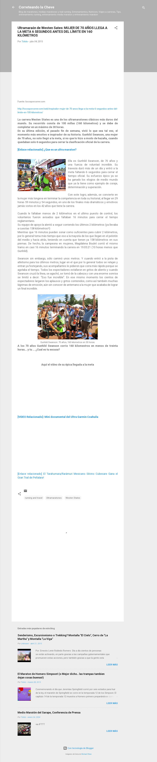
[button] (116, 28)
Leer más (112, 664)
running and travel (33, 498)
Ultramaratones (54, 498)
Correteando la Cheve (36, 7)
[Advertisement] (135, 66)
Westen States (73, 498)
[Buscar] (143, 8)
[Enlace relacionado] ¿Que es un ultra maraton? (47, 149)
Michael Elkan (86, 754)
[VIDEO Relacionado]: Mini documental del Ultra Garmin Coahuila (58, 416)
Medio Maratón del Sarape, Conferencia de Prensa (49, 712)
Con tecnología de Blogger (78, 748)
